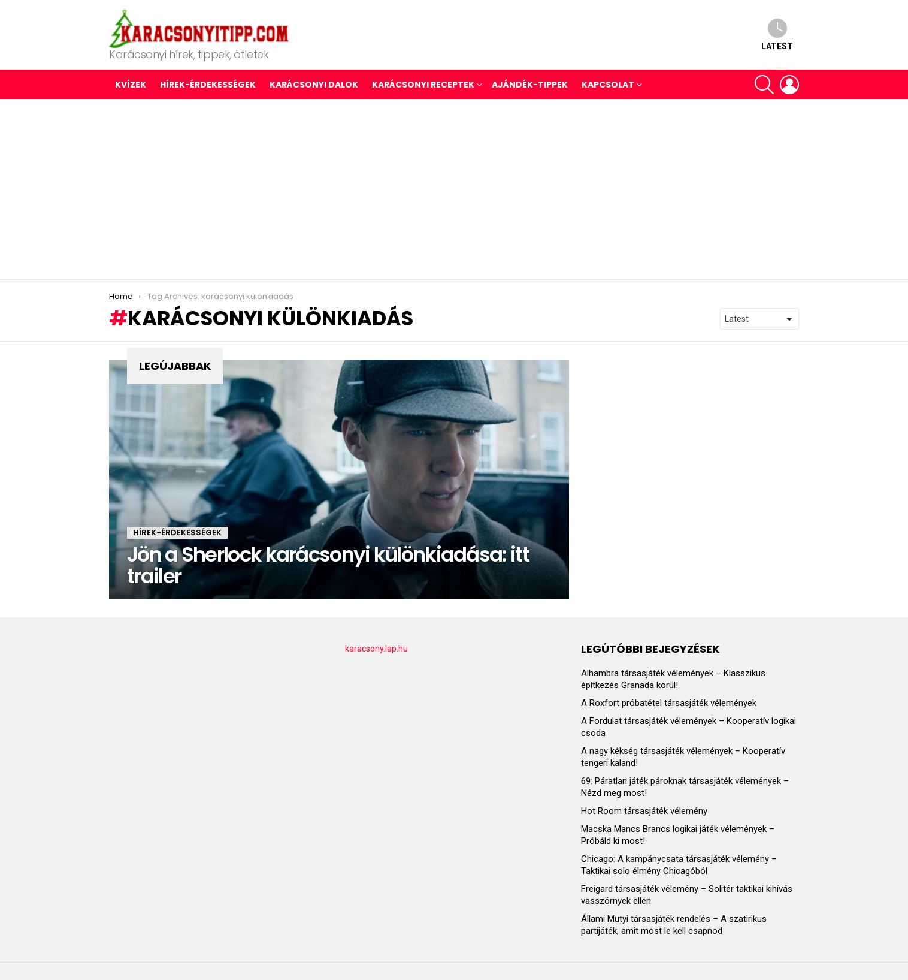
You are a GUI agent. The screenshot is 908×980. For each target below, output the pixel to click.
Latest (777, 34)
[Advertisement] (454, 189)
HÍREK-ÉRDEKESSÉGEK (208, 85)
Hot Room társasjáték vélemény (644, 811)
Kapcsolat (608, 85)
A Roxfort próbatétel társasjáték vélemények (668, 703)
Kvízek (130, 85)
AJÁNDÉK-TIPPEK (530, 85)
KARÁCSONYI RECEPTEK (423, 85)
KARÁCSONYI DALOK (314, 85)
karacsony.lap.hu (376, 648)
